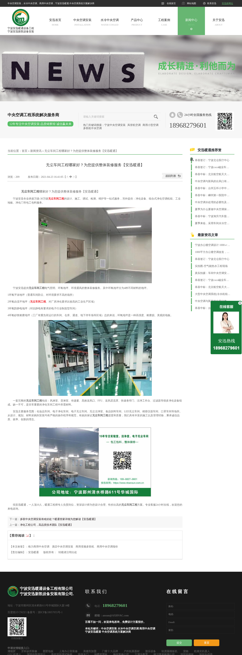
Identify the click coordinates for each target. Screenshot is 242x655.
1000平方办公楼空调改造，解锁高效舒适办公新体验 (213, 252)
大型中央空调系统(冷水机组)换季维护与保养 (213, 294)
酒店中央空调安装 (62, 546)
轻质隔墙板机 (169, 651)
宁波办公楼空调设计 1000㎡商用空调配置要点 (213, 245)
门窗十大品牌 (110, 651)
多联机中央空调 (92, 128)
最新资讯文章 (208, 235)
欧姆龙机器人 (202, 651)
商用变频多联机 (85, 546)
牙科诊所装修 (29, 651)
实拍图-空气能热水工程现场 (211, 266)
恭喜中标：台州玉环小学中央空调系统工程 (213, 188)
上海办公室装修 (68, 651)
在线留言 (171, 3)
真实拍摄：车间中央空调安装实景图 (213, 273)
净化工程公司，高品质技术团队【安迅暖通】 (46, 524)
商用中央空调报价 (107, 546)
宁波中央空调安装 (115, 125)
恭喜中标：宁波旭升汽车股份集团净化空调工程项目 (213, 216)
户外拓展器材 (132, 651)
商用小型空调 (150, 125)
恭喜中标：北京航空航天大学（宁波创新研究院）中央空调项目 (213, 174)
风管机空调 (134, 125)
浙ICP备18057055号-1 (50, 612)
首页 (24, 150)
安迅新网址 (227, 3)
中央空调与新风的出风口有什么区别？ (213, 181)
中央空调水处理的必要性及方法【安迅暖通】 (213, 202)
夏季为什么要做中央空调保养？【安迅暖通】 (213, 209)
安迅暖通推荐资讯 (205, 154)
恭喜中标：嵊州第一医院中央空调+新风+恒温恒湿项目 (213, 195)
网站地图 (191, 3)
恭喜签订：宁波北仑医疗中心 (212, 160)
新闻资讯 (36, 150)
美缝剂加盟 (89, 651)
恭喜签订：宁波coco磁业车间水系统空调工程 (213, 167)
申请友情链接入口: (19, 648)
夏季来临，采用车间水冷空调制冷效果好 (213, 223)
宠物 (185, 651)
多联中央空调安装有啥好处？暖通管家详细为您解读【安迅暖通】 (58, 519)
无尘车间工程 (56, 198)
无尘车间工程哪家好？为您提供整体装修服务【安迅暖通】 (81, 150)
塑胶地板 (48, 651)
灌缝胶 (12, 651)
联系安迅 (211, 3)
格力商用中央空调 (38, 546)
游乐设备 (150, 651)
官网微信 (149, 3)
